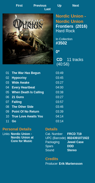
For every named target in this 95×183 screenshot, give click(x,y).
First (19, 5)
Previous (39, 5)
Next (75, 5)
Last (47, 9)
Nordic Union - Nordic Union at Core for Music (22, 137)
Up (60, 5)
